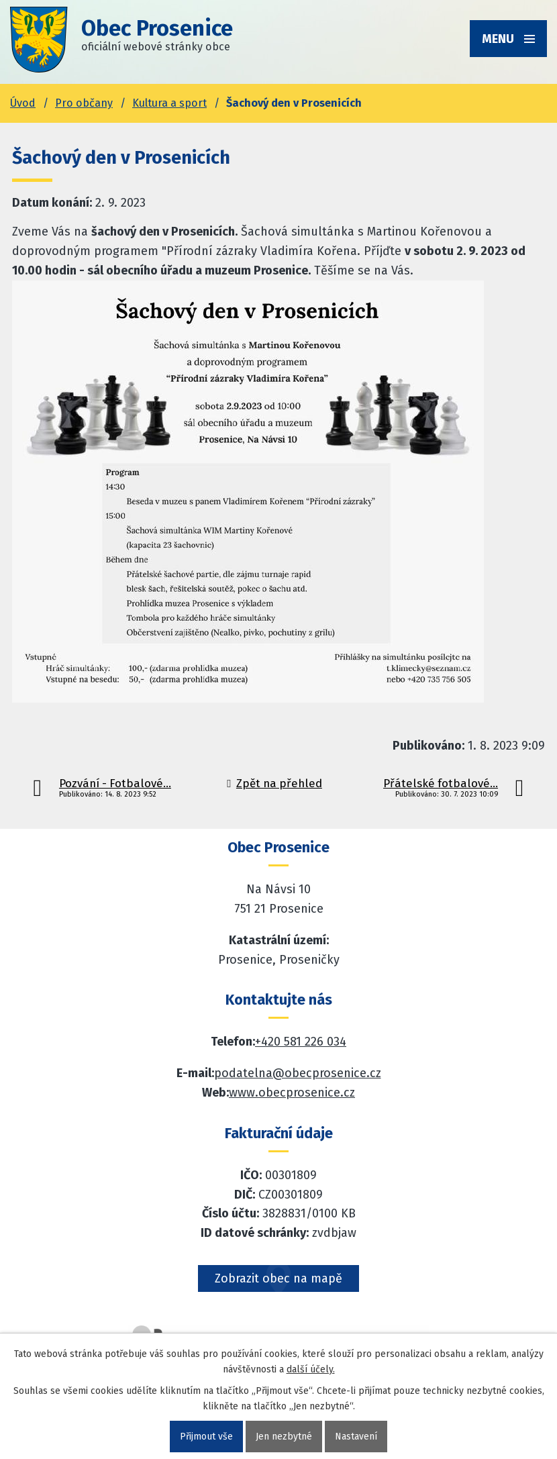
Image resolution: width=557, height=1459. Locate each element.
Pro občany (84, 103)
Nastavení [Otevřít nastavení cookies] (356, 1436)
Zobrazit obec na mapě (278, 1278)
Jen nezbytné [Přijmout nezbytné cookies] (284, 1436)
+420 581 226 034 (300, 1041)
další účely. (311, 1369)
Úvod (23, 103)
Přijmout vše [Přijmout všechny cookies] (206, 1436)
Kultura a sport (169, 103)
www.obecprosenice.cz (292, 1092)
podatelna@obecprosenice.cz (297, 1073)
